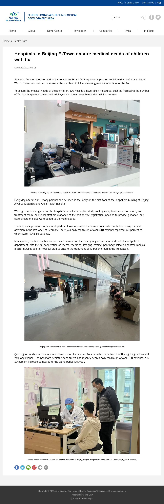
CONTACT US (148, 3)
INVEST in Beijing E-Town (128, 3)
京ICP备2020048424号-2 (82, 498)
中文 (159, 3)
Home (6, 41)
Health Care (20, 41)
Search (142, 17)
